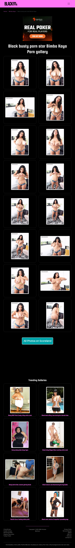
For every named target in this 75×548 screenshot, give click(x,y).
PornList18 (17, 544)
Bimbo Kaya (12, 11)
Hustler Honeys (8, 531)
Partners (69, 536)
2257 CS (69, 534)
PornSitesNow (10, 544)
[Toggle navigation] (68, 4)
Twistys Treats (7, 536)
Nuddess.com (34, 544)
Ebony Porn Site (43, 544)
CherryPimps (7, 529)
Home (5, 11)
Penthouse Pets (8, 532)
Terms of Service (67, 531)
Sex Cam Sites (65, 544)
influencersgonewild (55, 544)
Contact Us (68, 537)
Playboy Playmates (9, 534)
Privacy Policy (67, 529)
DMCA (69, 532)
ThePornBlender (25, 544)
